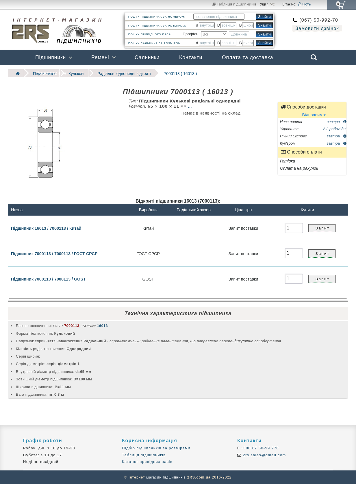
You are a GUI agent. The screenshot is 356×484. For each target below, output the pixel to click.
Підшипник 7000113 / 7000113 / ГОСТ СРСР (54, 253)
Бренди (286, 73)
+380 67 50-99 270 (259, 448)
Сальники (147, 57)
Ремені (100, 57)
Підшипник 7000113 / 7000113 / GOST (48, 278)
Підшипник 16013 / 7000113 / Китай (46, 227)
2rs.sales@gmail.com (264, 455)
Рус (272, 4)
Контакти (190, 57)
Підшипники (50, 57)
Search (313, 57)
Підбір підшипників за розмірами (156, 448)
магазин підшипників (166, 477)
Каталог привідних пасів (147, 461)
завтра (336, 121)
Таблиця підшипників (234, 4)
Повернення (50, 73)
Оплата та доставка (247, 57)
